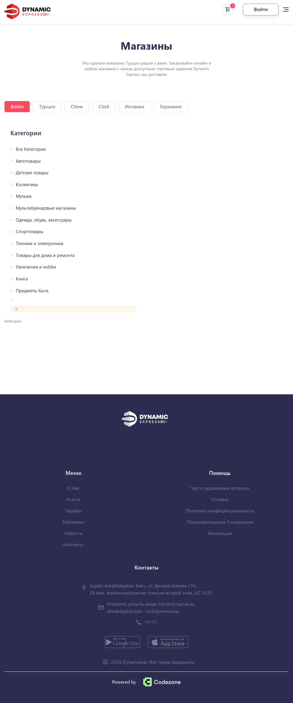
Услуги (73, 499)
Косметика (27, 184)
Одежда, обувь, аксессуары (44, 220)
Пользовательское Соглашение (220, 522)
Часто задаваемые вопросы (219, 488)
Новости (73, 533)
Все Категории (31, 149)
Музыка (24, 196)
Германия (171, 106)
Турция (47, 106)
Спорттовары (29, 231)
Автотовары (28, 161)
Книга (22, 279)
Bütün (17, 106)
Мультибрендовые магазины (46, 208)
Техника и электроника (39, 243)
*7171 (150, 622)
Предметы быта (32, 291)
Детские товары (32, 172)
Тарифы (73, 510)
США (104, 106)
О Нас (73, 488)
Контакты (73, 544)
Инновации (220, 533)
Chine (77, 106)
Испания (134, 106)
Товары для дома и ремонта (45, 255)
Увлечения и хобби (36, 267)
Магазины (73, 522)
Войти (261, 9)
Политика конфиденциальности (220, 510)
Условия (219, 499)
